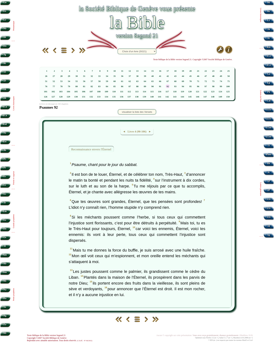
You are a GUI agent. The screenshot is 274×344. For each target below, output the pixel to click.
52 (54, 81)
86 (122, 86)
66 (160, 81)
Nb (4, 28)
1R (4, 89)
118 (174, 91)
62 (130, 81)
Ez (5, 220)
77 (54, 86)
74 (221, 81)
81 (84, 86)
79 (69, 86)
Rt (5, 63)
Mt (268, 2)
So (5, 307)
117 (167, 91)
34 (107, 76)
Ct (5, 185)
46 (198, 76)
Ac (268, 38)
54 (69, 81)
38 (137, 76)
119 (182, 91)
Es (5, 194)
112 (129, 91)
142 (167, 96)
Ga (268, 74)
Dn (4, 228)
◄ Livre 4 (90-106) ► (137, 131)
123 (212, 91)
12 (130, 71)
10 (114, 71)
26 (46, 76)
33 (99, 76)
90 (152, 86)
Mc (268, 11)
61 (122, 81)
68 (175, 81)
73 (213, 81)
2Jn (269, 208)
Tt (268, 145)
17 (168, 71)
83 (99, 86)
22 (205, 71)
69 (183, 81)
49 (221, 76)
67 (168, 81)
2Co (269, 65)
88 (137, 86)
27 (54, 76)
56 (84, 81)
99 (221, 86)
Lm (5, 211)
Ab (4, 263)
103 (60, 91)
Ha (4, 298)
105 (76, 91)
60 (114, 81)
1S (5, 72)
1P (268, 181)
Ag (4, 315)
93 (175, 86)
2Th (269, 118)
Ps (5, 159)
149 (220, 96)
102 (53, 91)
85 (114, 86)
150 (228, 96)
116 (159, 91)
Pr (5, 167)
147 (205, 96)
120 (190, 91)
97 (205, 86)
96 (198, 86)
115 (152, 91)
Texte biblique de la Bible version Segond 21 (46, 335)
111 (121, 91)
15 (152, 71)
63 (137, 81)
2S (5, 80)
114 (144, 91)
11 (122, 71)
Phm (268, 154)
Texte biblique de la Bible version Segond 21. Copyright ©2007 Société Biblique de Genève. (193, 59)
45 (190, 76)
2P (268, 190)
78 (61, 86)
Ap (268, 235)
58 (99, 81)
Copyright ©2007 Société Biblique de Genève (47, 338)
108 (98, 91)
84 (107, 86)
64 (145, 81)
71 (198, 81)
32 (92, 76)
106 (83, 91)
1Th (269, 109)
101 (45, 91)
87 (130, 86)
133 (98, 96)
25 (228, 71)
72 (205, 81)
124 (220, 91)
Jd (268, 226)
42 (168, 76)
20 (190, 71)
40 (152, 76)
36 (122, 76)
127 (53, 96)
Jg (5, 54)
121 (197, 91)
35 (114, 76)
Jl (5, 246)
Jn (268, 29)
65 (152, 81)
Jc (269, 172)
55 (76, 81)
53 (61, 81)
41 (160, 76)
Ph (268, 92)
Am (5, 254)
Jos (5, 46)
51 (46, 81)
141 (159, 96)
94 (183, 86)
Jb (5, 150)
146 (197, 96)
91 (160, 86)
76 (46, 86)
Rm (269, 47)
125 (228, 91)
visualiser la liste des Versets (137, 112)
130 (76, 96)
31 (84, 76)
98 (213, 86)
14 (145, 71)
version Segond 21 (137, 35)
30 (76, 76)
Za (4, 324)
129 (68, 96)
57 (92, 81)
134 (106, 96)
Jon (5, 272)
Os (4, 237)
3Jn (269, 217)
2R (4, 98)
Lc (268, 20)
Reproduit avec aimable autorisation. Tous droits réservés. (59, 340)
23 (213, 71)
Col (268, 100)
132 (91, 96)
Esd (5, 124)
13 (137, 71)
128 (60, 96)
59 (107, 81)
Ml (4, 333)
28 (61, 76)
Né (4, 133)
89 (145, 86)
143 (174, 96)
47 (205, 76)
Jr (5, 202)
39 (145, 76)
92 (168, 86)
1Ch (5, 106)
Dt (5, 37)
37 (130, 76)
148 (212, 96)
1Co (269, 56)
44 (183, 76)
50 (228, 76)
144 (182, 96)
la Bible (137, 22)
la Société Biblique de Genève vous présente (137, 8)
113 (137, 91)
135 (114, 96)
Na (4, 289)
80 (76, 86)
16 (160, 71)
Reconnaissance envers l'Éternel (91, 149)
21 (198, 71)
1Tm (268, 127)
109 (106, 91)
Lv (4, 19)
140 (152, 96)
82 (92, 86)
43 (175, 76)
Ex (4, 11)
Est (5, 141)
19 (183, 71)
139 (144, 96)
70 (190, 81)
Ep (268, 82)
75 (228, 81)
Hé (268, 163)
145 (190, 96)
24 (221, 71)
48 (213, 76)
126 (45, 96)
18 (175, 71)
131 (83, 96)
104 (68, 91)
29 (69, 76)
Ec (5, 176)
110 (114, 91)
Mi (4, 281)
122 (205, 91)
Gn (4, 2)
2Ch (5, 115)
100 (228, 86)
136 (121, 96)
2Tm (268, 136)
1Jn (269, 199)
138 (137, 96)
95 (190, 86)
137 (129, 96)
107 (91, 91)
